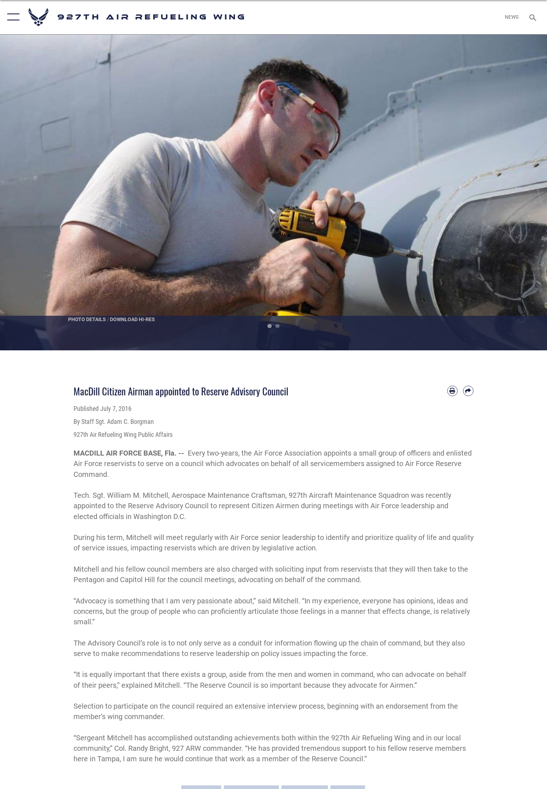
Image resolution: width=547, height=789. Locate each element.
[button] (11, 17)
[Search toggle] (533, 17)
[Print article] (452, 391)
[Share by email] (468, 391)
